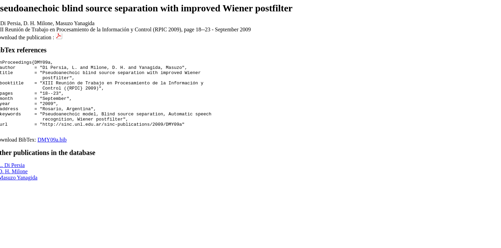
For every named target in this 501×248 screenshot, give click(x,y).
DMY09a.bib (52, 154)
